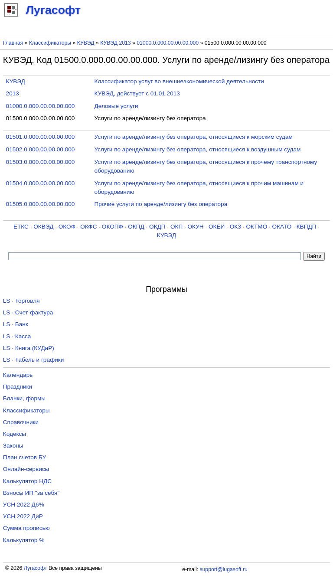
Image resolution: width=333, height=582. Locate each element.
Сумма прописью (26, 528)
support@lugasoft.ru (223, 569)
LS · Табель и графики (33, 359)
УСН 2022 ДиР (23, 516)
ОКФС (88, 226)
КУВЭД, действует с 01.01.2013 (137, 93)
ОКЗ (236, 226)
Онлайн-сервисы (26, 469)
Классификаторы (50, 43)
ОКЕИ (217, 226)
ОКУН (196, 226)
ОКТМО (257, 226)
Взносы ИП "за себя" (31, 493)
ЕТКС (21, 226)
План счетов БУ (24, 457)
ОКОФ (67, 226)
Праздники (17, 386)
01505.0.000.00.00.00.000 (40, 204)
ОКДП (157, 226)
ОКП (176, 226)
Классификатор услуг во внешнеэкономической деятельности (179, 81)
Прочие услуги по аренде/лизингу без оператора (161, 204)
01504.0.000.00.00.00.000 (40, 183)
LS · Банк (15, 324)
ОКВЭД (43, 226)
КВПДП (307, 226)
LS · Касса (17, 336)
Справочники (21, 422)
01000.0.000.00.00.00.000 (168, 43)
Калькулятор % (23, 540)
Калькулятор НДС (27, 481)
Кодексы (14, 434)
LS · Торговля (21, 301)
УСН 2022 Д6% (23, 504)
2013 (12, 93)
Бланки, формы (24, 398)
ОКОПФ (112, 226)
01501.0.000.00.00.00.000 (40, 137)
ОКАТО (282, 226)
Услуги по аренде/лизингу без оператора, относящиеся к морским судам (194, 137)
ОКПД (136, 226)
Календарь (18, 375)
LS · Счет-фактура (28, 312)
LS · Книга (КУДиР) (28, 348)
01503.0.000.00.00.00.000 (40, 162)
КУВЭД (86, 43)
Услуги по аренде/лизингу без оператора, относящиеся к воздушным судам (198, 149)
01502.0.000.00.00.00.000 (40, 149)
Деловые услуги (116, 106)
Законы (13, 445)
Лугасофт (35, 568)
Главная (13, 43)
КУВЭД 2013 (115, 43)
